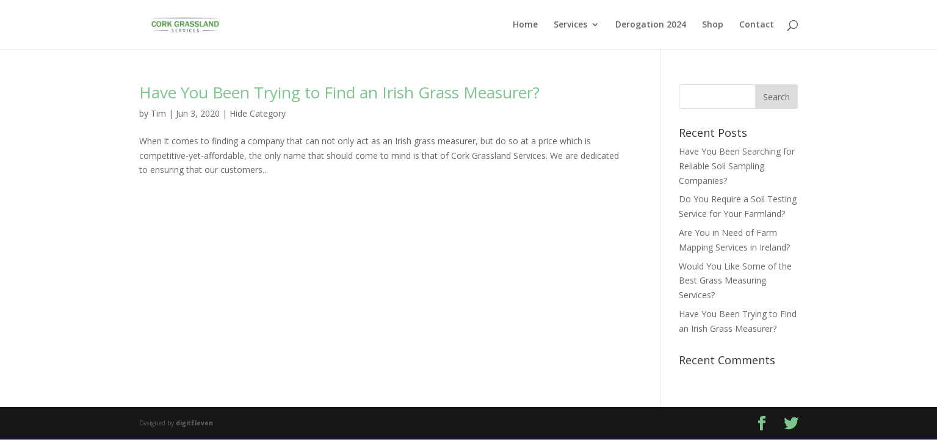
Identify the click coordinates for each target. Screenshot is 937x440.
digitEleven (194, 423)
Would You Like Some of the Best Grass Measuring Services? (735, 280)
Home (525, 25)
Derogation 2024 (650, 25)
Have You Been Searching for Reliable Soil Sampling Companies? (737, 165)
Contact (756, 25)
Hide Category (258, 113)
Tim (158, 113)
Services (570, 25)
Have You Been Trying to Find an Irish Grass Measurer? (339, 92)
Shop (712, 25)
